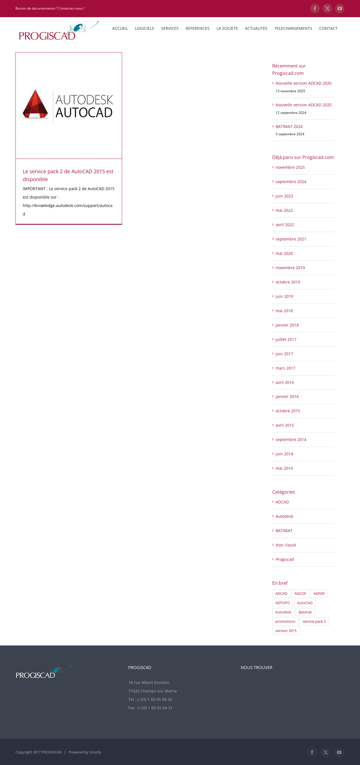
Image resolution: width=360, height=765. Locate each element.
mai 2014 (284, 468)
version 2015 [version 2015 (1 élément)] (285, 630)
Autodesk (284, 516)
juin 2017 (284, 353)
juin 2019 (284, 296)
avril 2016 (285, 382)
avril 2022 (285, 224)
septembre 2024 (291, 181)
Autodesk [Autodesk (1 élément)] (283, 612)
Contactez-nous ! (71, 8)
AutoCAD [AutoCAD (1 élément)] (304, 602)
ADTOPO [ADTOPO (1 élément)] (282, 602)
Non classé (286, 545)
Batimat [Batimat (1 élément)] (305, 612)
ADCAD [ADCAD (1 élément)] (281, 593)
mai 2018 (284, 310)
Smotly (95, 752)
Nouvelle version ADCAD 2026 (304, 83)
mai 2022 (284, 210)
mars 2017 (285, 368)
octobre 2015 (288, 410)
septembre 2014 (291, 439)
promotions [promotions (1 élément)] (285, 621)
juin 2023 (284, 196)
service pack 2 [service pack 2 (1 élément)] (314, 621)
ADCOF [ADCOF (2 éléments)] (300, 593)
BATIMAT (284, 530)
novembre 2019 (290, 267)
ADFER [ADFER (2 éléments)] (319, 593)
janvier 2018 (287, 325)
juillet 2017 (286, 339)
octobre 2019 (288, 282)
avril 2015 (285, 425)
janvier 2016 (287, 396)
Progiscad (285, 559)
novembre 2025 (290, 167)
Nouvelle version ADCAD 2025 (304, 104)
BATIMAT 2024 (289, 126)
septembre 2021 (291, 239)
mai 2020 (284, 253)
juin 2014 (284, 453)
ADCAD (282, 502)
